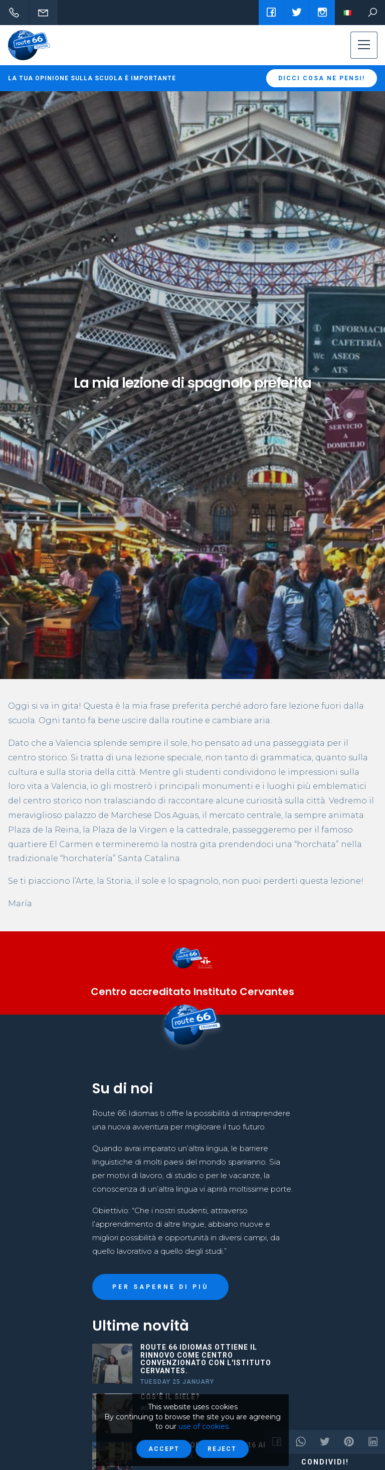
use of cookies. (204, 1426)
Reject (222, 1448)
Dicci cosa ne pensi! (321, 78)
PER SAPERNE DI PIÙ (160, 1286)
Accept (163, 1448)
